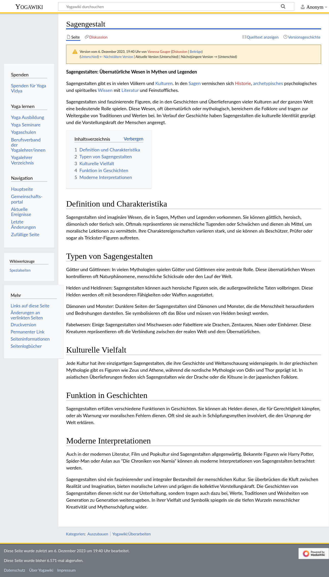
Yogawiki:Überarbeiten (131, 534)
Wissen (105, 90)
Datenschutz (14, 570)
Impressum (66, 570)
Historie (243, 83)
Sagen (195, 83)
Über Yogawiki (41, 570)
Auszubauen (97, 534)
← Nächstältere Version (116, 57)
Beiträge (195, 52)
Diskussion (179, 52)
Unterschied (89, 57)
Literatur (129, 90)
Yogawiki (29, 6)
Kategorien (75, 534)
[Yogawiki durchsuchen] (176, 6)
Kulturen (164, 83)
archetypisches (268, 83)
